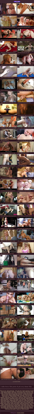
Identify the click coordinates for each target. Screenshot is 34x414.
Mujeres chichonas (25, 408)
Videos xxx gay (3, 402)
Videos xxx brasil (14, 397)
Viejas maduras (17, 402)
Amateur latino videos (14, 400)
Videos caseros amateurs (5, 401)
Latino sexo (21, 397)
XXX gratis (19, 396)
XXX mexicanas (7, 403)
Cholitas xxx (13, 391)
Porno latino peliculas (5, 398)
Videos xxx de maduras (18, 392)
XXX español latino (11, 390)
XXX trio (11, 399)
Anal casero (26, 406)
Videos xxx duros (10, 402)
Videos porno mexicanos (26, 405)
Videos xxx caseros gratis (28, 397)
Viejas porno (22, 395)
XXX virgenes (24, 404)
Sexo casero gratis (22, 399)
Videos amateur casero (5, 400)
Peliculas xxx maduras (19, 406)
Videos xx (31, 406)
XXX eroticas (28, 391)
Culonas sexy (21, 400)
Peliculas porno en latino (27, 393)
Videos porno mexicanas (24, 403)
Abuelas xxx (18, 408)
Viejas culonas (30, 404)
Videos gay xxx (17, 2)
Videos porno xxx (29, 401)
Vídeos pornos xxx (5, 396)
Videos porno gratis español (10, 408)
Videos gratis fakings (5, 399)
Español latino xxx (29, 398)
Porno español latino (5, 407)
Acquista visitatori (20, 412)
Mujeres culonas (3, 405)
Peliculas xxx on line (22, 401)
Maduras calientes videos (9, 392)
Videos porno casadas (15, 403)
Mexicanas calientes (10, 406)
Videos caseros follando (28, 400)
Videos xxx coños (4, 393)
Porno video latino (21, 398)
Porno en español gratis (13, 393)
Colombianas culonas (14, 398)
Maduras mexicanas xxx (9, 404)
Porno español (16, 399)
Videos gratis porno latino (28, 392)
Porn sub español (30, 399)
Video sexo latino (4, 395)
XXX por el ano (3, 390)
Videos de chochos (28, 395)
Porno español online (22, 407)
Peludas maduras (29, 407)
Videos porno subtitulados (6, 391)
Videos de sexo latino (21, 391)
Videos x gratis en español (25, 402)
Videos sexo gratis (25, 396)
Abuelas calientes (17, 405)
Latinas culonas (8, 397)
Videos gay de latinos (13, 407)
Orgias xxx (20, 393)
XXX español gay (13, 401)
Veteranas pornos (10, 405)
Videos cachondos (13, 396)
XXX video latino (18, 390)
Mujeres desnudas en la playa (28, 390)
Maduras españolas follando (14, 395)
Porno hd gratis (18, 404)
